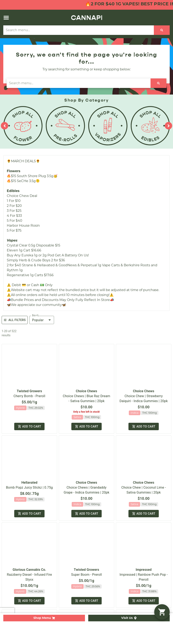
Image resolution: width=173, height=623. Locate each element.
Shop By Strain (15, 282)
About (95, 256)
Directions (98, 276)
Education (98, 282)
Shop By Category (18, 262)
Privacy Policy (140, 327)
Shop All (10, 256)
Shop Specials (14, 269)
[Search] (162, 30)
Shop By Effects (16, 276)
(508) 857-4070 (103, 211)
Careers (96, 262)
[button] (6, 17)
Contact (96, 269)
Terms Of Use (161, 327)
